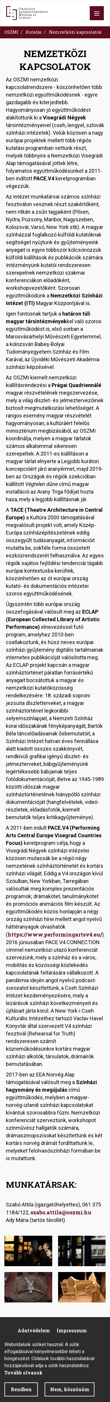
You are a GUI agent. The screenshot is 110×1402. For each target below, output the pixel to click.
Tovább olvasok (23, 1377)
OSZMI (11, 32)
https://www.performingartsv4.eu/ (55, 934)
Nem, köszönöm (69, 1394)
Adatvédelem (34, 1330)
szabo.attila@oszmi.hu (61, 1212)
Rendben (21, 1394)
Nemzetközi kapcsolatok (75, 32)
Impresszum (72, 1330)
